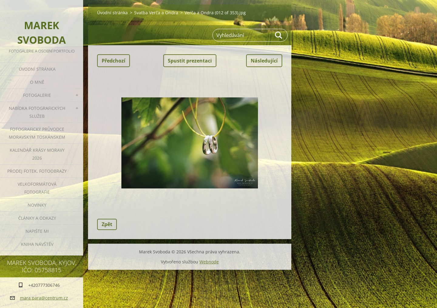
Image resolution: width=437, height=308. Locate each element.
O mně (37, 82)
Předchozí (113, 60)
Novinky (37, 205)
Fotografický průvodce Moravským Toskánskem (37, 133)
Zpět (107, 224)
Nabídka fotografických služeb (37, 112)
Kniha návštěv (37, 244)
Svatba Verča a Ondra (156, 12)
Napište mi (37, 231)
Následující (264, 60)
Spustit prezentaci (190, 60)
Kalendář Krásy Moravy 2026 (37, 154)
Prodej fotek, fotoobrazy (37, 171)
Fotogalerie (37, 95)
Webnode (209, 262)
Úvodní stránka (37, 69)
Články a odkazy (37, 218)
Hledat (279, 35)
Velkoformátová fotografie (37, 188)
